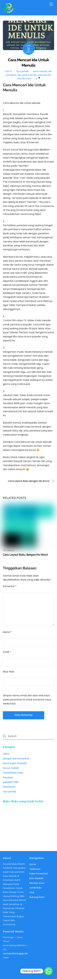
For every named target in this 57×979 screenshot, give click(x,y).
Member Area (36, 883)
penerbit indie (11, 782)
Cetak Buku (35, 887)
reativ (8, 71)
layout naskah (11, 768)
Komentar (10, 586)
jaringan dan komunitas (16, 758)
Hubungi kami (36, 897)
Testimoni (34, 869)
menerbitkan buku (13, 772)
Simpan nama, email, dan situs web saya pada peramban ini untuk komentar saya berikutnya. (27, 699)
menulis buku (24, 78)
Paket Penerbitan (38, 873)
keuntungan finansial (14, 763)
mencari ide (44, 75)
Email (7, 652)
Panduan (8, 777)
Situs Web (8, 671)
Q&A (31, 892)
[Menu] (51, 4)
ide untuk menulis (27, 75)
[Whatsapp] (48, 971)
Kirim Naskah (36, 878)
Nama (7, 632)
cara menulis (40, 71)
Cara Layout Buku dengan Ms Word (28, 481)
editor (6, 753)
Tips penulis (22, 71)
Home (32, 864)
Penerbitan (9, 786)
